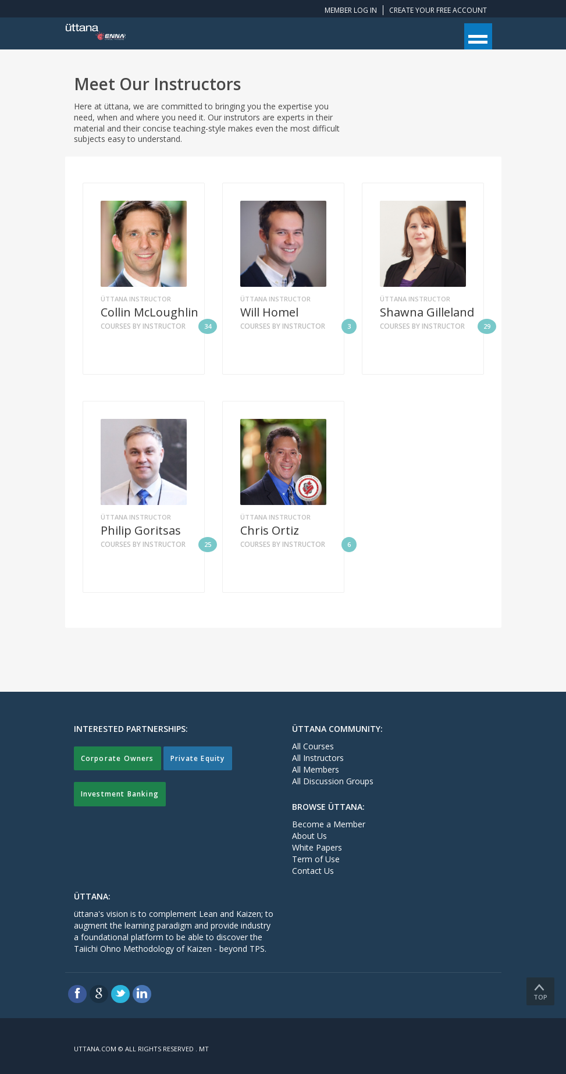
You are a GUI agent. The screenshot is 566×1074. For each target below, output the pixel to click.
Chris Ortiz (269, 530)
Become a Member (328, 824)
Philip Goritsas (141, 530)
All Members (315, 769)
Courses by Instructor (159, 326)
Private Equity (197, 758)
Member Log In (351, 10)
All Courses (313, 746)
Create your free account (438, 10)
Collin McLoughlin (149, 312)
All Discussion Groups (332, 781)
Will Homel (269, 312)
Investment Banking (120, 794)
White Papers (317, 847)
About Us (309, 835)
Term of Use (316, 859)
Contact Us (313, 870)
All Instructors (318, 757)
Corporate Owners (117, 758)
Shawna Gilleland (427, 312)
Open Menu (478, 36)
